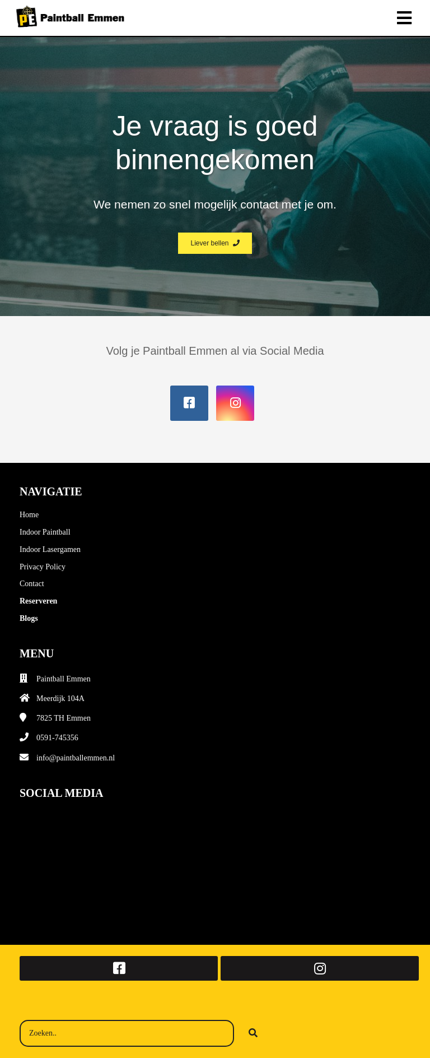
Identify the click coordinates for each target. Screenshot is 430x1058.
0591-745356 (57, 738)
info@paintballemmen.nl (75, 758)
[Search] (253, 1033)
